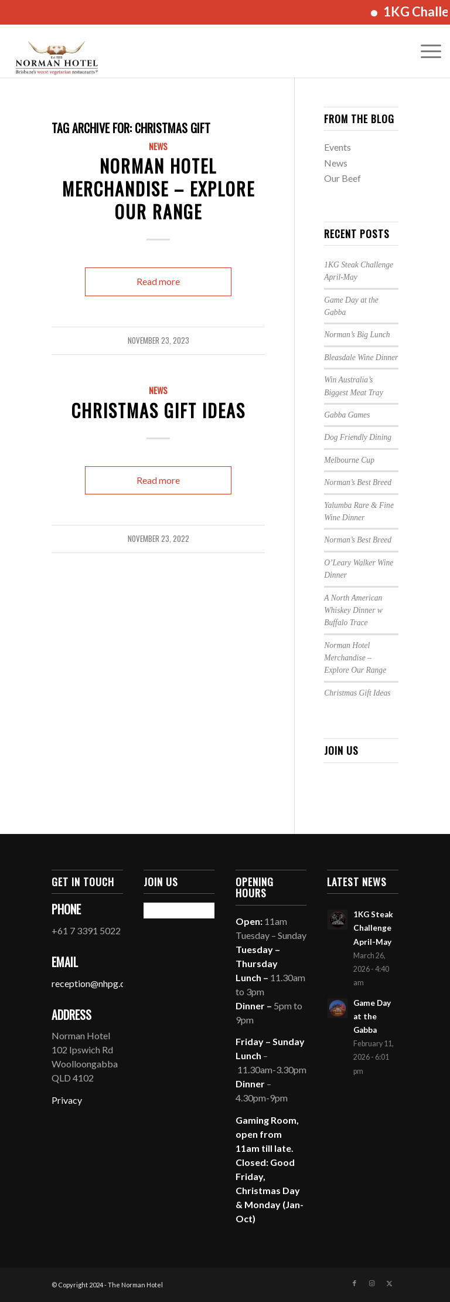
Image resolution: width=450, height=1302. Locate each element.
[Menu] (425, 51)
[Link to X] (389, 1283)
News (158, 146)
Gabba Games (347, 415)
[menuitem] (425, 51)
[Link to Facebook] (354, 1283)
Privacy (67, 1100)
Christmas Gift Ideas (158, 410)
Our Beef (342, 178)
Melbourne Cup (349, 460)
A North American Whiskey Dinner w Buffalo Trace (353, 611)
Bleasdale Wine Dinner (361, 357)
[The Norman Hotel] (56, 51)
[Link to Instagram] (372, 1283)
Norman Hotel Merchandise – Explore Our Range (158, 188)
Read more (158, 281)
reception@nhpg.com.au (100, 983)
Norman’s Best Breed (357, 482)
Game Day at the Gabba (372, 1016)
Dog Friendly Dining (357, 437)
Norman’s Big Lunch (357, 334)
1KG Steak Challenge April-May (373, 928)
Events (337, 146)
